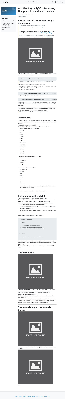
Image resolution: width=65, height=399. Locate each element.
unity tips (24, 16)
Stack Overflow (44, 396)
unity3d (20, 16)
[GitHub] (52, 2)
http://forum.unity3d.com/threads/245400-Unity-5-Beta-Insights (31, 27)
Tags (29, 1)
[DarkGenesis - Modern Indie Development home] (6, 2)
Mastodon (38, 396)
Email (49, 396)
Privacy (16, 396)
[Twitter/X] (58, 2)
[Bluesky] (60, 2)
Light (3, 29)
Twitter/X (29, 396)
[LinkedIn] (55, 2)
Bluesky (33, 396)
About (37, 1)
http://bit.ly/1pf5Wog (46, 33)
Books (33, 1)
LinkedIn (24, 396)
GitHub (20, 396)
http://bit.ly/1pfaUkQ (48, 36)
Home (26, 1)
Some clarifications (6, 27)
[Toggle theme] (63, 2)
